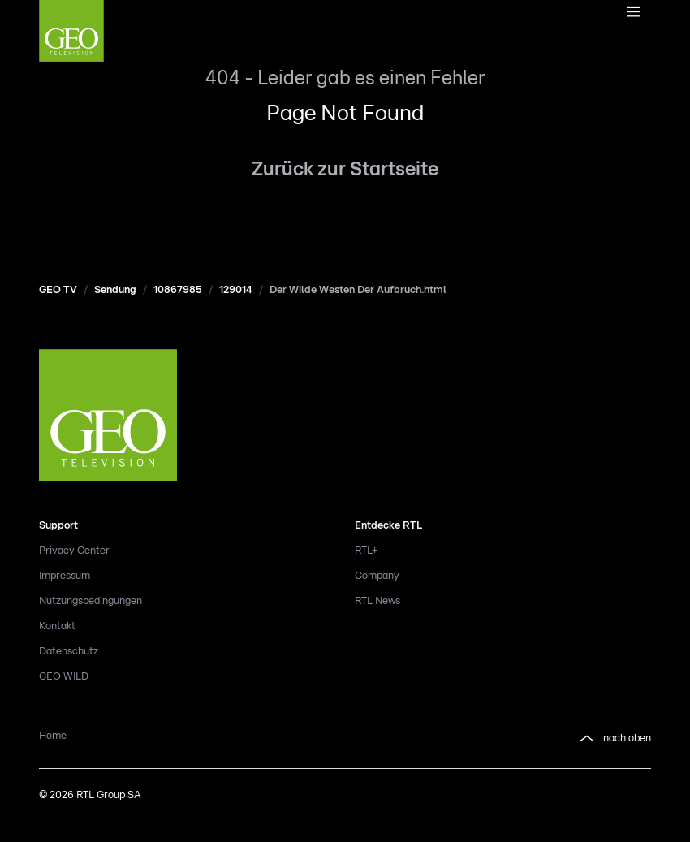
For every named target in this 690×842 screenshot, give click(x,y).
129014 (235, 290)
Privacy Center (74, 551)
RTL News (377, 601)
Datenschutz (68, 651)
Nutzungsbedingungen (90, 601)
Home (53, 736)
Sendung (115, 290)
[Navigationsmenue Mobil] (633, 13)
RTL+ (366, 551)
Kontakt (57, 626)
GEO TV (58, 290)
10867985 (177, 290)
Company (377, 576)
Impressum (64, 576)
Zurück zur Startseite (345, 169)
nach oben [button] (614, 739)
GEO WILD (63, 676)
